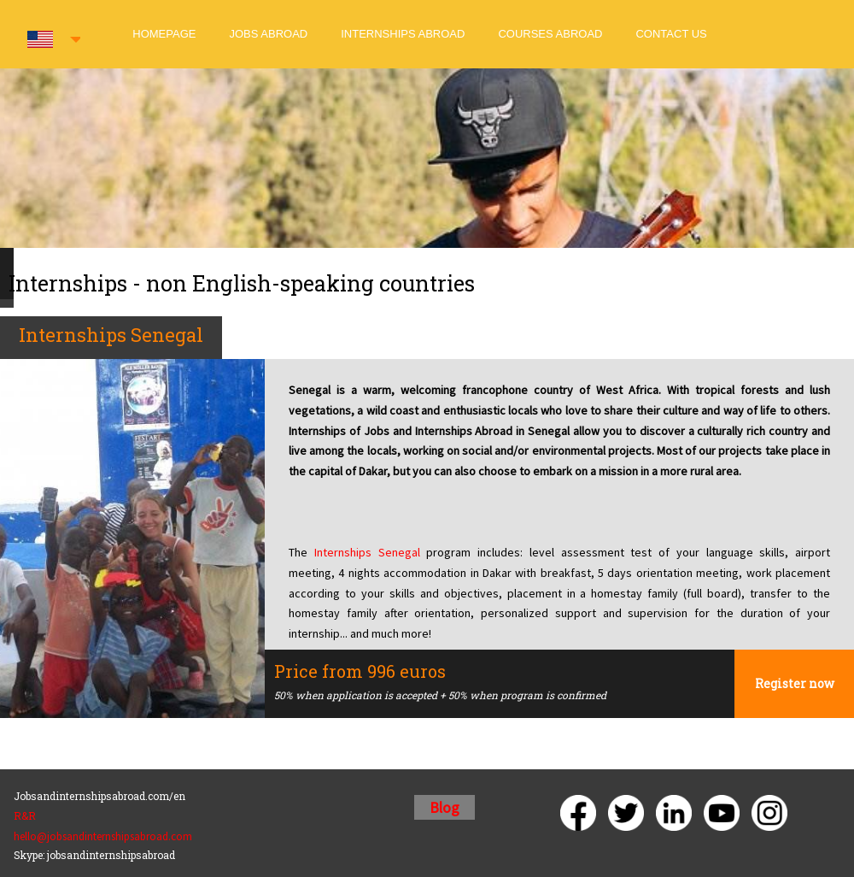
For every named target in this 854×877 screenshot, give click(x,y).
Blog (444, 807)
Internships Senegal (367, 552)
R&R (25, 815)
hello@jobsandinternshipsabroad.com (103, 836)
